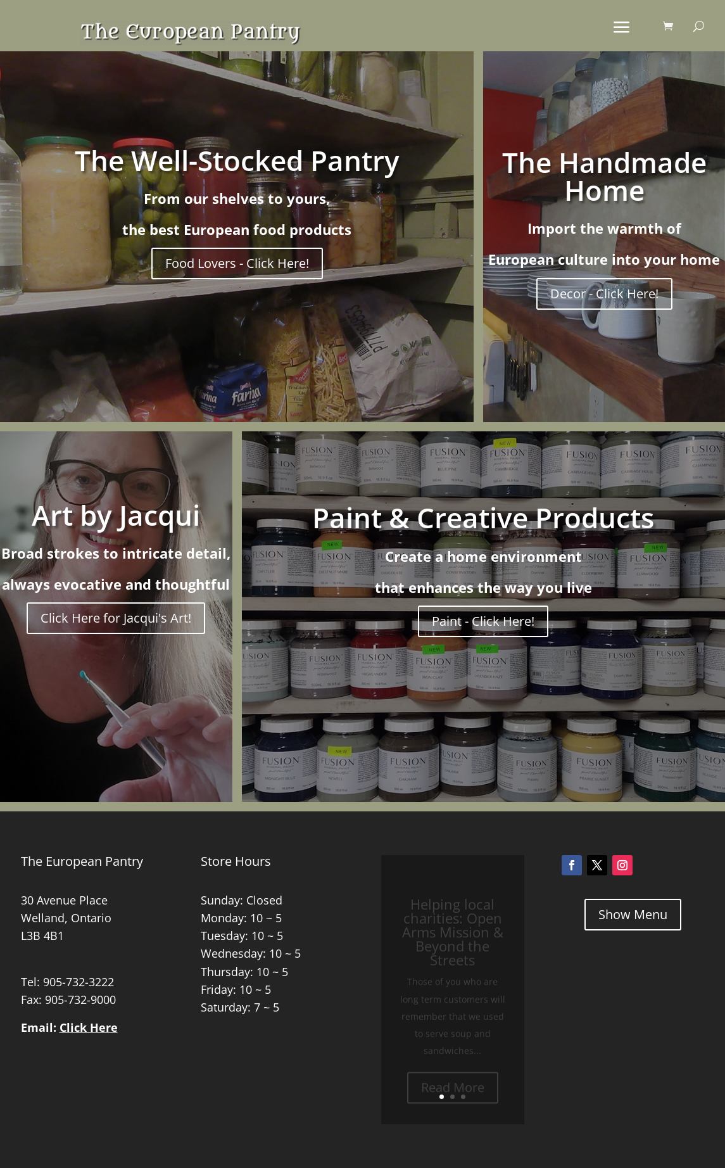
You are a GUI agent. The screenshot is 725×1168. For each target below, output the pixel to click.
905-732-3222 (78, 981)
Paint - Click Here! (483, 621)
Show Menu (632, 914)
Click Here (89, 1027)
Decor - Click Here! (604, 293)
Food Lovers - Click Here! (237, 263)
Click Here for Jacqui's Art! (116, 617)
